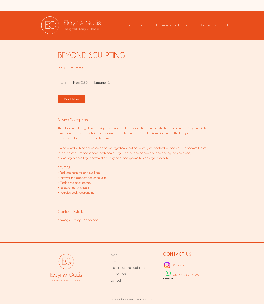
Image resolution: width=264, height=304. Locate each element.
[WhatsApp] (168, 275)
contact (116, 280)
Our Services (118, 274)
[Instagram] (167, 265)
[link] (71, 99)
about (115, 261)
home (114, 255)
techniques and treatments (125, 267)
